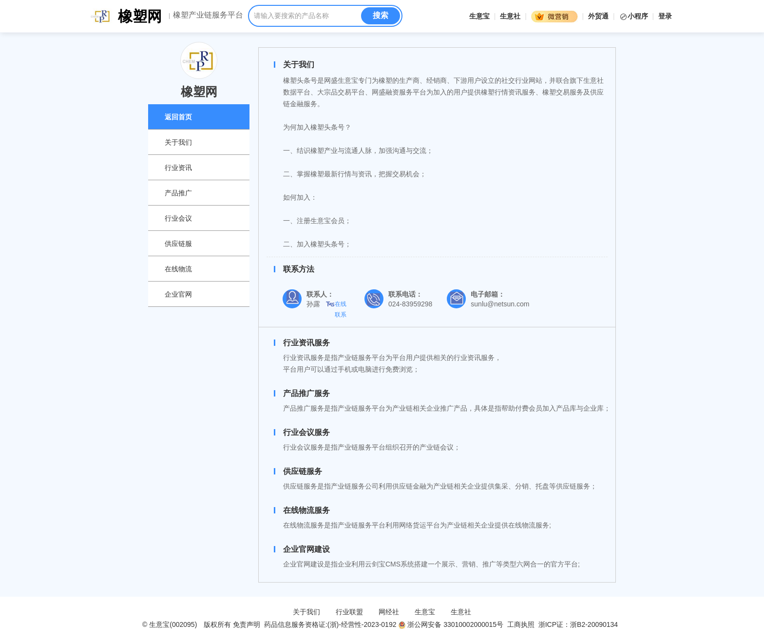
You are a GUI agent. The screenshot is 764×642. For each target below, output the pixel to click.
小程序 (634, 16)
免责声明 (246, 624)
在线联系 (340, 305)
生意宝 (479, 16)
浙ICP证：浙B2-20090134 (579, 624)
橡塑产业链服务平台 (208, 15)
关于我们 (178, 142)
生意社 (510, 16)
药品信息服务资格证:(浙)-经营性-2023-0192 (329, 624)
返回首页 (178, 117)
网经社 (389, 612)
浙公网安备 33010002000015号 (450, 624)
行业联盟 (349, 612)
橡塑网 (140, 16)
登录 (665, 16)
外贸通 (598, 16)
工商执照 (521, 624)
